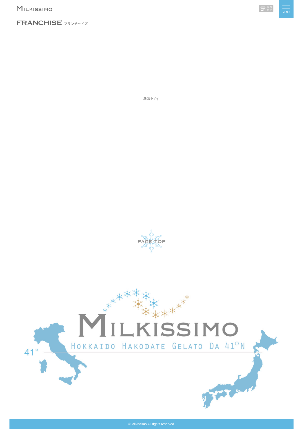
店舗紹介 (269, 8)
